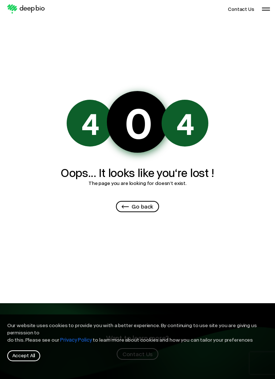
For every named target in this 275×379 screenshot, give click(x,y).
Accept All (24, 355)
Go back (137, 206)
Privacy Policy (76, 340)
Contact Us (241, 9)
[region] (137, 346)
